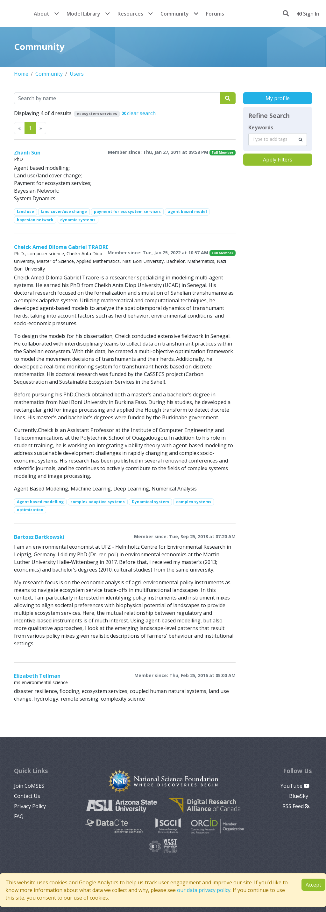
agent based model (187, 211)
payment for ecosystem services (127, 211)
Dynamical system (150, 501)
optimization (30, 509)
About (41, 13)
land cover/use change (64, 211)
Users (77, 73)
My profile (278, 98)
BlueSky (299, 795)
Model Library (83, 13)
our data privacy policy (203, 890)
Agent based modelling (40, 501)
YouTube (294, 785)
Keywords (260, 127)
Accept (313, 884)
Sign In (308, 13)
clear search (139, 113)
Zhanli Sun (27, 152)
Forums (215, 13)
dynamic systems (78, 220)
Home (21, 73)
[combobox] (277, 139)
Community (174, 13)
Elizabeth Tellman (37, 675)
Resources (130, 13)
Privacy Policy (30, 806)
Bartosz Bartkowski (39, 536)
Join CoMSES (29, 785)
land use (25, 211)
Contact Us (27, 795)
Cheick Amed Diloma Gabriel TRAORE (61, 246)
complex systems (193, 501)
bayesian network (35, 220)
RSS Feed (295, 806)
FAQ (19, 816)
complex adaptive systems (97, 501)
